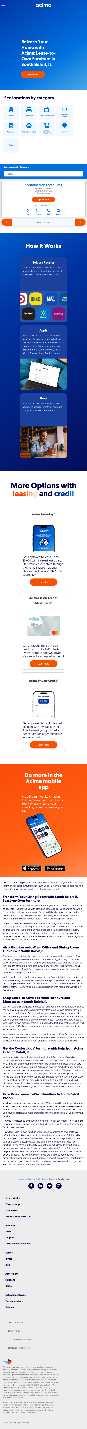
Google (56, 868)
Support (9, 1237)
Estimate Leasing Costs (43, 205)
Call (48, 212)
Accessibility (11, 1273)
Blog (7, 1264)
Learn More (43, 582)
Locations (21, 1179)
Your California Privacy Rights (20, 1339)
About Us (10, 1225)
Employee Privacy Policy (19, 1348)
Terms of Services (16, 1322)
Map (27, 212)
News (8, 1231)
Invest (8, 1258)
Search (58, 212)
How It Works (12, 1198)
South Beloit (41, 1179)
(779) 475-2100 (43, 193)
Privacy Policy (14, 1331)
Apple (33, 868)
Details (38, 212)
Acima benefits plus (15, 1295)
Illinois (30, 1179)
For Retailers (11, 1210)
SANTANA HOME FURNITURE (43, 185)
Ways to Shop (12, 1204)
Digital (8, 1285)
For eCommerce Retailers (18, 1243)
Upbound (10, 1307)
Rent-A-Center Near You (18, 1216)
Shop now (33, 74)
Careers (9, 1252)
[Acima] (43, 6)
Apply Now (43, 199)
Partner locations (14, 1301)
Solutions (10, 1279)
